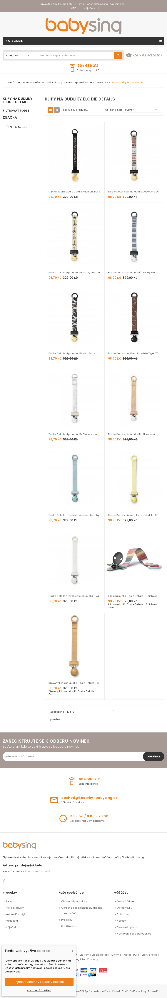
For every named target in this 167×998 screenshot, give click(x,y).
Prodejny (66, 920)
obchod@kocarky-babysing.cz (105, 4)
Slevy (9, 901)
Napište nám (69, 926)
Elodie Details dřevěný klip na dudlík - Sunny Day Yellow (134, 515)
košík (144, 55)
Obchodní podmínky (74, 901)
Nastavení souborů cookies (134, 933)
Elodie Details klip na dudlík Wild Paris (72, 353)
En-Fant (84, 955)
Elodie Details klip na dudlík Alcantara (131, 434)
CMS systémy (138, 991)
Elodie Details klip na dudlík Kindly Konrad (74, 272)
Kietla (127, 955)
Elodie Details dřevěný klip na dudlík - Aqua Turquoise (75, 515)
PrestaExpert (112, 991)
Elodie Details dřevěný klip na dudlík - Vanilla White (75, 596)
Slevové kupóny (127, 927)
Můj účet (11, 927)
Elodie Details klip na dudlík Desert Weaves (134, 191)
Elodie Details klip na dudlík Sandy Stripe (133, 272)
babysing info (76, 959)
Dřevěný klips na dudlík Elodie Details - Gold (75, 683)
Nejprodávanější (16, 914)
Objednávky (124, 908)
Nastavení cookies (39, 990)
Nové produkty (15, 908)
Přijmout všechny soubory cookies (39, 982)
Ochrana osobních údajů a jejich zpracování (81, 910)
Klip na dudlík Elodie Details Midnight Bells (74, 191)
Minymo (116, 955)
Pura (136, 955)
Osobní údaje (125, 901)
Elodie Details (18, 127)
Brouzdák (154, 991)
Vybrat (141, 110)
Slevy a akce (150, 955)
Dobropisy (123, 914)
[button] (144, 55)
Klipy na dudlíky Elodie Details (17, 100)
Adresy (121, 920)
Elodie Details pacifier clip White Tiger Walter (134, 353)
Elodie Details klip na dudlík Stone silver (73, 434)
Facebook (4, 881)
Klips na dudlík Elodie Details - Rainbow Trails (134, 596)
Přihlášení (12, 920)
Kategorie (14, 41)
